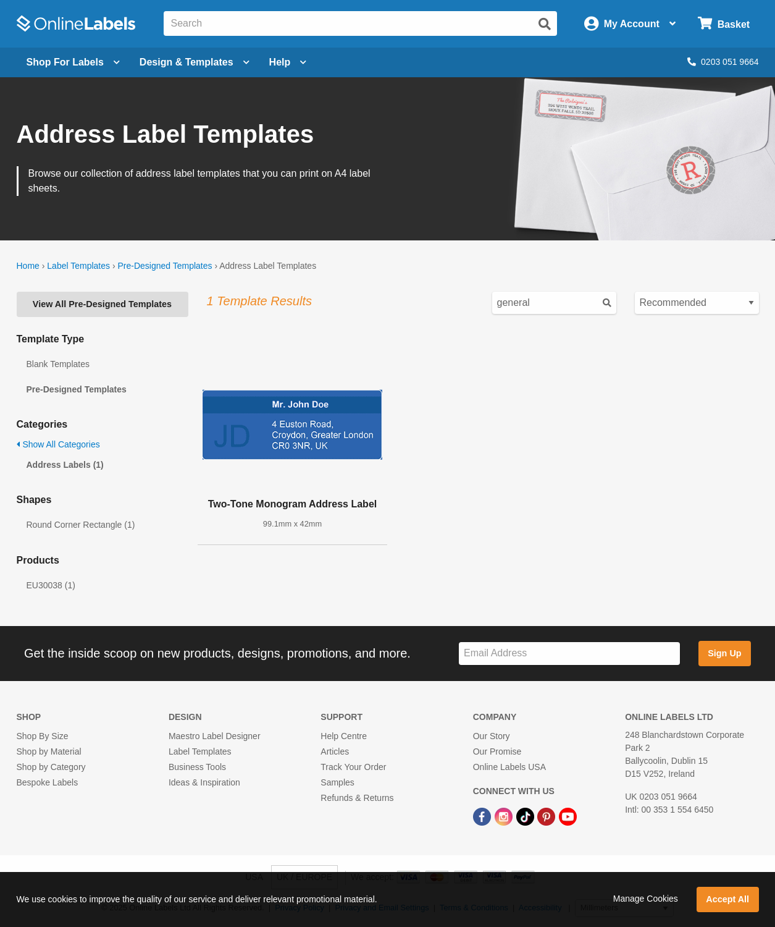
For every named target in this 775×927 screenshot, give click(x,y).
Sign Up (724, 653)
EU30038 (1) (51, 585)
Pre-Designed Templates (164, 266)
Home (28, 266)
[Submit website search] (545, 24)
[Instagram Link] (505, 816)
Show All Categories (58, 444)
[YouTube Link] (568, 816)
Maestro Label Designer (215, 736)
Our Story (491, 736)
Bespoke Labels (47, 782)
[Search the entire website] (361, 23)
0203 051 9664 (722, 62)
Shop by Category (51, 767)
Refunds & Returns (356, 798)
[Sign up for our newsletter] (569, 653)
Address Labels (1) (65, 465)
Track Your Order (353, 767)
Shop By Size (43, 736)
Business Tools (197, 767)
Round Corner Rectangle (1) (81, 525)
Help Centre (343, 736)
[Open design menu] (194, 62)
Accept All (727, 899)
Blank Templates (58, 364)
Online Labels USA (509, 767)
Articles (334, 751)
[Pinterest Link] (547, 816)
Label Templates (78, 266)
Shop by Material (49, 751)
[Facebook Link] (483, 816)
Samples (337, 782)
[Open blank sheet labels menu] (73, 62)
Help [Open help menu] (288, 62)
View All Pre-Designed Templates (102, 304)
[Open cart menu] (723, 23)
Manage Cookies (645, 899)
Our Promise (497, 751)
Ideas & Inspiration (204, 782)
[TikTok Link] (526, 816)
